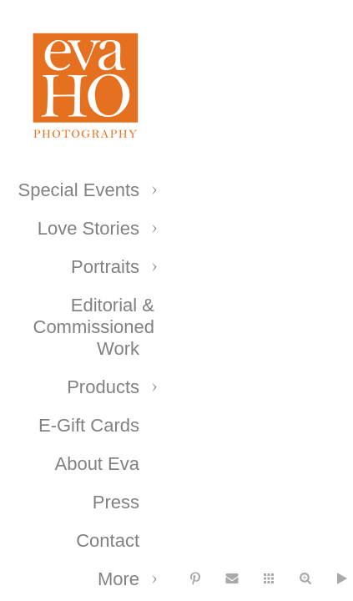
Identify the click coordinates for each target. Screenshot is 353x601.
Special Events (78, 189)
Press (116, 502)
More (118, 578)
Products (103, 386)
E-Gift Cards (88, 425)
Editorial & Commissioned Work (94, 327)
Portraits (105, 266)
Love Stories (88, 228)
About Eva (96, 463)
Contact (107, 540)
